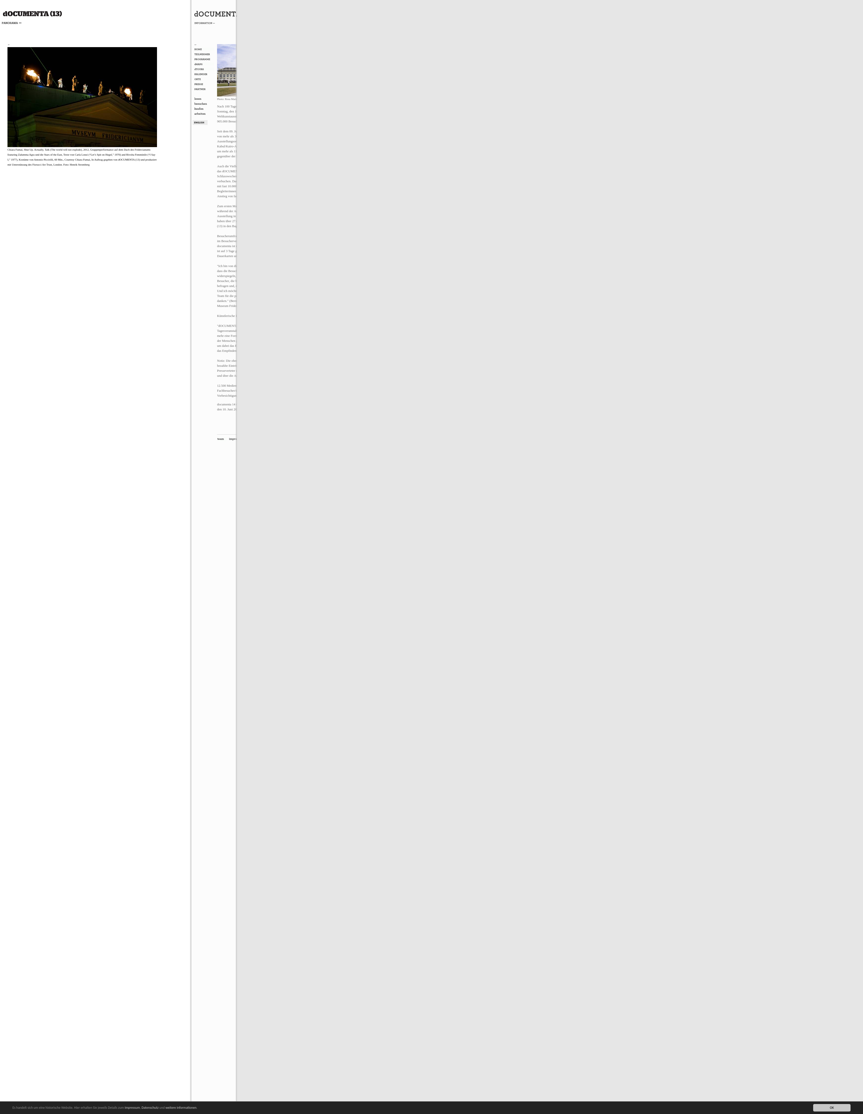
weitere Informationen (180, 1108)
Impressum (132, 1108)
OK (832, 1108)
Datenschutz (150, 1108)
